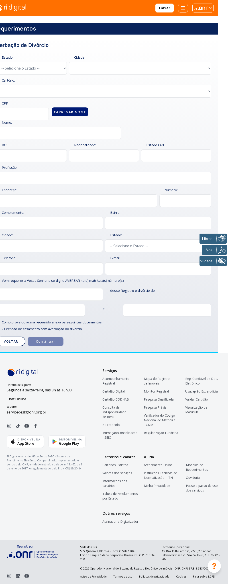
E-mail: (115, 258)
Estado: (116, 235)
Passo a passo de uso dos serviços (202, 487)
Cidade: (79, 57)
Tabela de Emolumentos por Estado (120, 495)
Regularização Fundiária (161, 433)
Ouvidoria (193, 477)
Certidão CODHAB (115, 399)
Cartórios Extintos (115, 465)
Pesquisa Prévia (155, 407)
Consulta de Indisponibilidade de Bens (114, 412)
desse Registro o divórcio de (132, 290)
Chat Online (16, 399)
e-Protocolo (111, 425)
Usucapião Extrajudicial (201, 391)
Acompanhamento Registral (115, 380)
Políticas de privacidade (154, 576)
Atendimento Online (158, 465)
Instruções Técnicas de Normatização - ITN (160, 475)
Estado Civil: (155, 145)
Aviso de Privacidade (93, 576)
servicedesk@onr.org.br (26, 412)
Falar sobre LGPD (204, 576)
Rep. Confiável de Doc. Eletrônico (201, 380)
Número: (171, 190)
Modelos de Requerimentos (197, 467)
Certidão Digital (113, 391)
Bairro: (115, 212)
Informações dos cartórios (114, 483)
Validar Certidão (196, 399)
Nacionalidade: (85, 145)
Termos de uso (122, 576)
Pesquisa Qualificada (159, 399)
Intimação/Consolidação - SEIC (120, 435)
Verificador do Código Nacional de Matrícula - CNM (159, 420)
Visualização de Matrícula (196, 409)
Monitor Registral (156, 391)
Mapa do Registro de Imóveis (157, 380)
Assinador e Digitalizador (120, 521)
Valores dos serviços (117, 473)
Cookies (181, 576)
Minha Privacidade (157, 485)
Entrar (164, 8)
